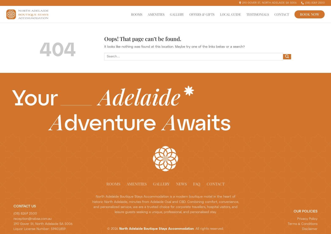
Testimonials (257, 14)
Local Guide (230, 14)
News (181, 185)
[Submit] (287, 57)
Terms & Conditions (302, 225)
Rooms (136, 14)
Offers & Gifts (201, 14)
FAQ (196, 185)
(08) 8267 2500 (25, 215)
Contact (281, 14)
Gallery (177, 14)
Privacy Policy (307, 220)
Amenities (156, 14)
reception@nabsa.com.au (33, 220)
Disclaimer (309, 231)
